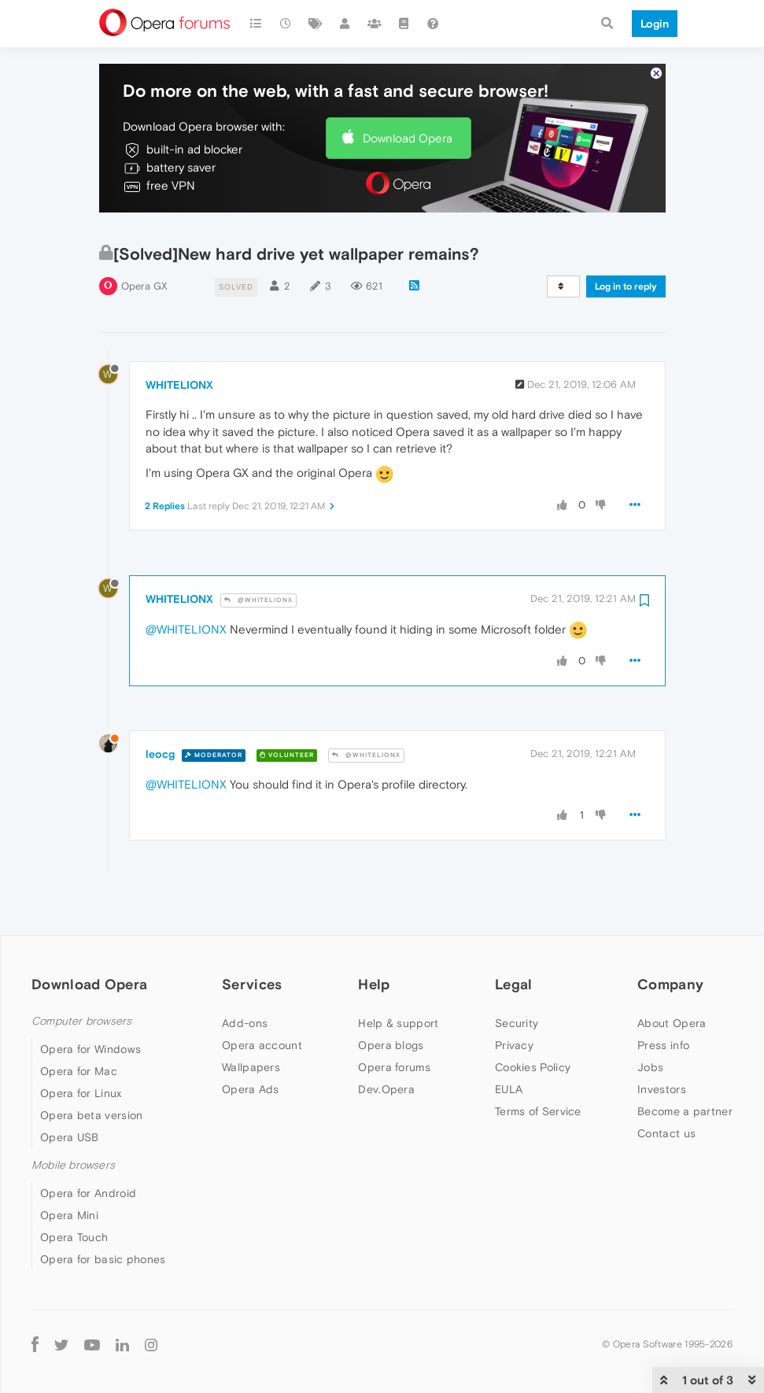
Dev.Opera (386, 1042)
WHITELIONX (179, 337)
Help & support (398, 976)
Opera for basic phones (103, 1212)
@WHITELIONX (258, 552)
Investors (661, 1042)
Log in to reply (626, 239)
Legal (514, 937)
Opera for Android (88, 1146)
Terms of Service (538, 1064)
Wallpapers (251, 1020)
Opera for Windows (90, 1002)
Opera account (262, 998)
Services (252, 937)
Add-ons (245, 976)
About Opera (671, 976)
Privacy (514, 998)
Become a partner (685, 1064)
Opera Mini (69, 1168)
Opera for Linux (81, 1046)
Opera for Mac (78, 1024)
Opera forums (394, 1020)
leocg (160, 707)
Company (670, 937)
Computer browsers (81, 974)
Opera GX (144, 239)
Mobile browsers (73, 1118)
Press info (663, 998)
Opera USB (69, 1090)
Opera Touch (74, 1190)
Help (373, 937)
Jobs (650, 1020)
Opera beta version (91, 1068)
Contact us (666, 1086)
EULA (508, 1042)
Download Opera (407, 91)
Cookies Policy (532, 1020)
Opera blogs (390, 998)
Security (516, 976)
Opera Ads (250, 1042)
